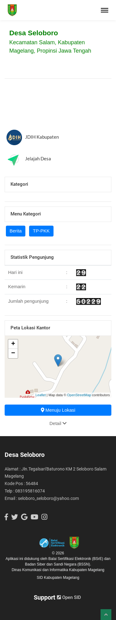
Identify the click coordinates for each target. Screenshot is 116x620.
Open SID (69, 597)
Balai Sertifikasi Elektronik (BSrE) (76, 559)
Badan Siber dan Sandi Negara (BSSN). (58, 564)
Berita (16, 230)
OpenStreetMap (79, 395)
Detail (58, 423)
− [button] (13, 353)
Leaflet (41, 395)
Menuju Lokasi (58, 410)
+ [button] (13, 344)
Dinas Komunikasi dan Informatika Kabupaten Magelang (58, 570)
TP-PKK (41, 230)
